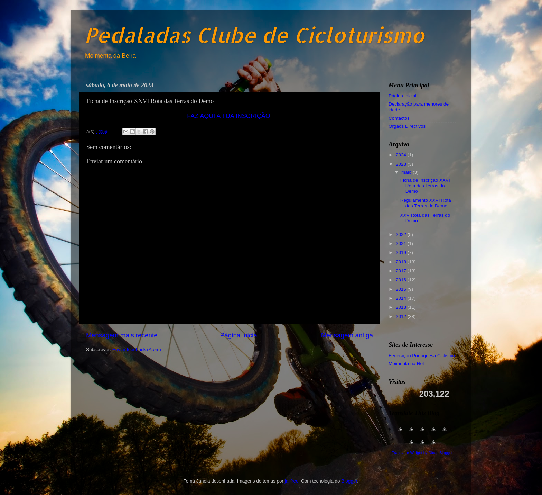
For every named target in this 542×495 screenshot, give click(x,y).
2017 (402, 270)
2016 (402, 279)
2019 (402, 252)
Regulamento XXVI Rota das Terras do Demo (425, 203)
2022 (402, 234)
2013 (402, 307)
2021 (402, 243)
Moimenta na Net (406, 363)
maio (407, 172)
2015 (402, 289)
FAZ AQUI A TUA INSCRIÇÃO (228, 115)
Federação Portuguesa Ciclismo (422, 355)
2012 (402, 316)
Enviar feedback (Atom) (136, 349)
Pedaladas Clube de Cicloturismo (254, 34)
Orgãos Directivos (407, 126)
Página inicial (239, 335)
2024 (402, 155)
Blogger (349, 481)
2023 (402, 164)
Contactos (399, 118)
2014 (402, 298)
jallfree (292, 481)
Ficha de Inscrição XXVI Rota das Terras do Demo (425, 186)
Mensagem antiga (347, 335)
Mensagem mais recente (122, 335)
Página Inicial (402, 95)
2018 (402, 261)
